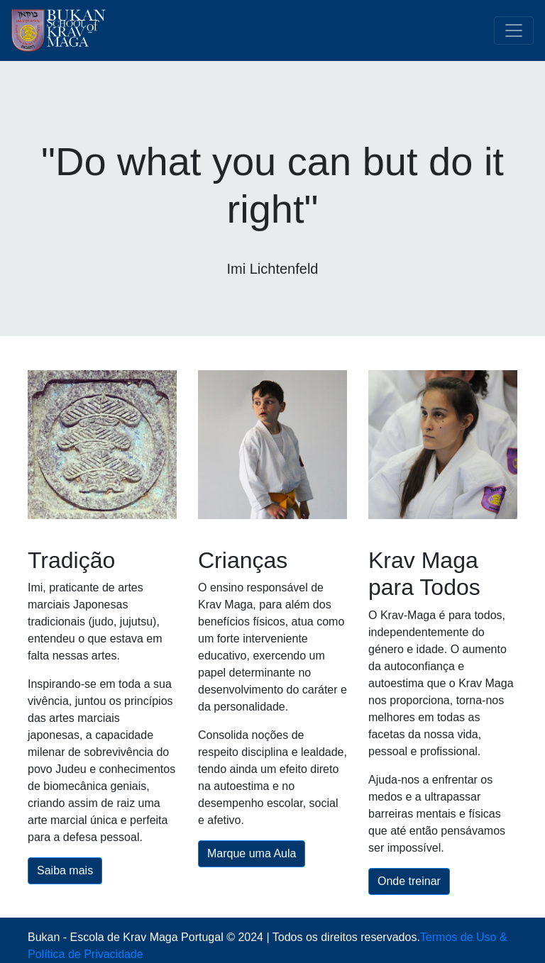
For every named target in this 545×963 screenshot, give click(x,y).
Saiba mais (65, 870)
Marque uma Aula (251, 853)
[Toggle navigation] (514, 30)
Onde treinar (409, 881)
